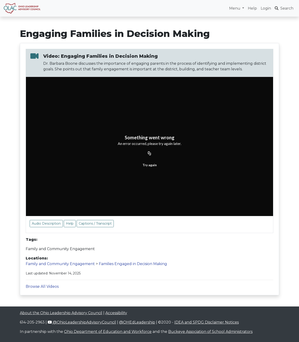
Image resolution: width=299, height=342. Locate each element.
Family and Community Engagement (60, 264)
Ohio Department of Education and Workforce (108, 331)
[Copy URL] (149, 153)
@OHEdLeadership (137, 322)
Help (252, 8)
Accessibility (116, 313)
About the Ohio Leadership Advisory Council (61, 313)
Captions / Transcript (95, 223)
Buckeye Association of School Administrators (210, 331)
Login (266, 8)
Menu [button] (235, 8)
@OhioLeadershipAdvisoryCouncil (82, 322)
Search (284, 8)
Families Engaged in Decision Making (133, 264)
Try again (149, 165)
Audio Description (46, 223)
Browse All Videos (42, 286)
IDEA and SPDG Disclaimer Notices (206, 322)
